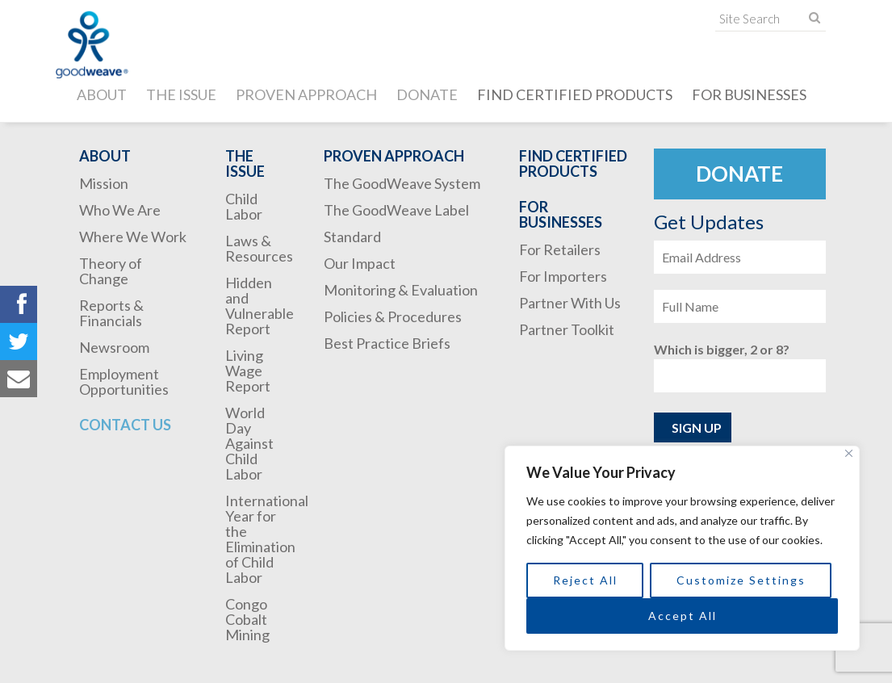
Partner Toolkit (566, 329)
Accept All (682, 615)
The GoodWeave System (402, 183)
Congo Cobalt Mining (247, 619)
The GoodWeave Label (396, 210)
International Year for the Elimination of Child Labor (266, 539)
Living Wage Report (247, 370)
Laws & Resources (259, 248)
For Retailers (560, 249)
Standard (352, 236)
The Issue (181, 94)
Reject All (585, 580)
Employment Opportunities (124, 381)
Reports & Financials (111, 312)
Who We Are (120, 210)
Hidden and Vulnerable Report (259, 305)
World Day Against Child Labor (249, 443)
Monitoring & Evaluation (401, 290)
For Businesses (749, 94)
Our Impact (360, 263)
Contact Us (125, 425)
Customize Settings (741, 580)
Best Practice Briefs (387, 343)
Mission (103, 183)
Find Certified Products (574, 94)
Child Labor (243, 206)
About (102, 94)
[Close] (848, 453)
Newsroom (114, 347)
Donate (427, 94)
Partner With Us (570, 303)
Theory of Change (110, 270)
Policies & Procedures (393, 316)
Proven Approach (306, 94)
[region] (682, 548)
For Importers (563, 276)
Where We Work (132, 236)
